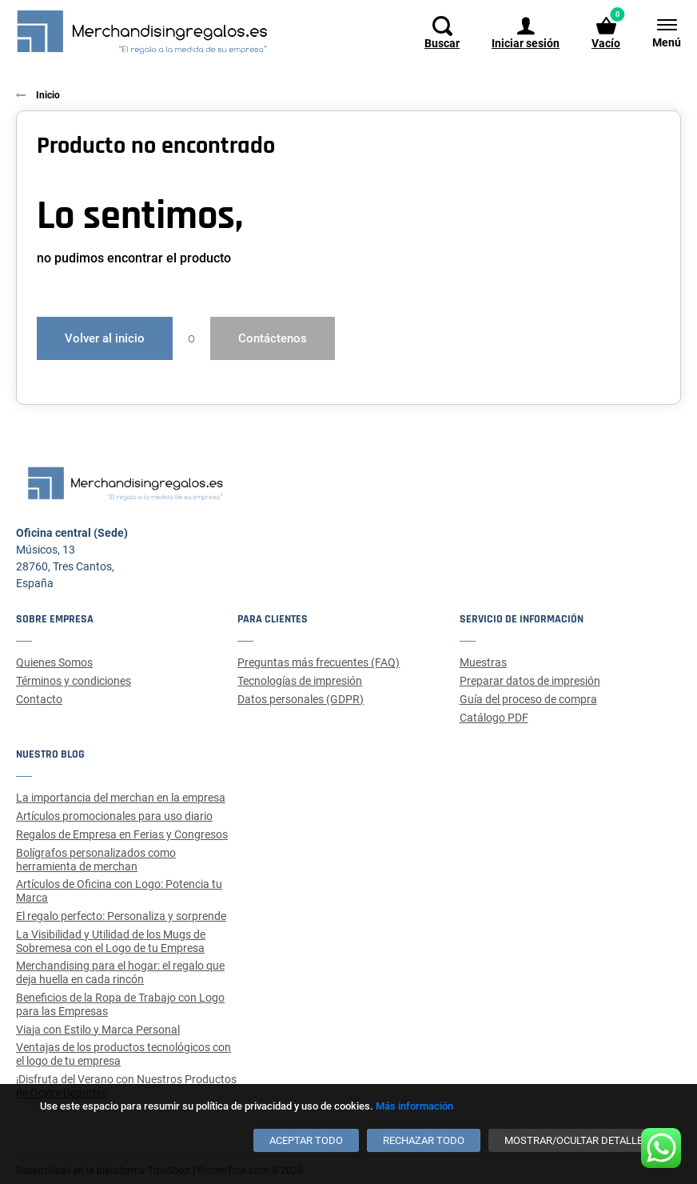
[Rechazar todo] (423, 1140)
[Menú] (658, 32)
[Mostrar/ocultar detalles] (576, 1140)
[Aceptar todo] (306, 1140)
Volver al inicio (105, 338)
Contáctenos (272, 338)
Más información (414, 1106)
